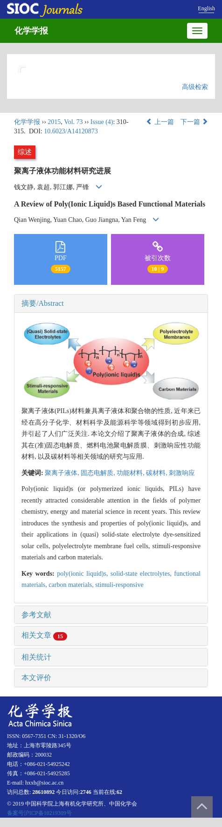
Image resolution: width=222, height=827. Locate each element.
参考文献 (36, 615)
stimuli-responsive (119, 584)
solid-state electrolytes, (142, 573)
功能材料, (131, 472)
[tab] (111, 303)
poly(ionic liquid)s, (84, 573)
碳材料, (157, 472)
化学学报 (31, 30)
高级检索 (195, 86)
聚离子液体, (63, 472)
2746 (85, 792)
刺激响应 (182, 472)
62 (119, 792)
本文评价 (36, 678)
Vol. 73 (73, 121)
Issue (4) (101, 121)
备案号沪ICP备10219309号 (39, 813)
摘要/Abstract (42, 303)
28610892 (43, 792)
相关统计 (36, 657)
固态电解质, (99, 472)
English (206, 8)
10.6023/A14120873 (71, 131)
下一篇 (194, 121)
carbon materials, (72, 584)
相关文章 (44, 635)
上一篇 (160, 121)
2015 (54, 121)
